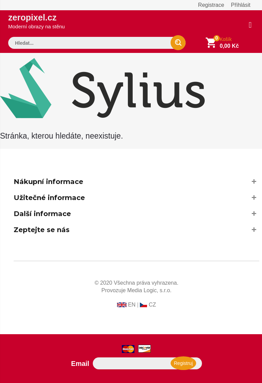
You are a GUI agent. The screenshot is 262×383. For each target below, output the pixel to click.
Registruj (183, 363)
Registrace (211, 5)
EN (131, 305)
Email (80, 363)
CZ (152, 305)
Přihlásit (240, 5)
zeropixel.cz (36, 21)
